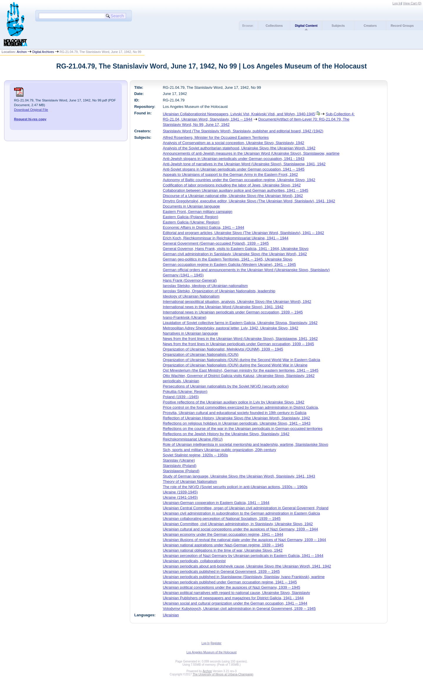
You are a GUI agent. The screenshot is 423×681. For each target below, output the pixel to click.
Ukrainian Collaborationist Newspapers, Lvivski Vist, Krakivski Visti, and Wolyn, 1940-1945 (239, 114)
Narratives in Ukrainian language (190, 333)
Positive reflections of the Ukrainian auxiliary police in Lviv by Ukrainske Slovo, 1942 (233, 402)
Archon (22, 52)
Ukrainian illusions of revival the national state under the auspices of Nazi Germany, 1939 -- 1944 (244, 540)
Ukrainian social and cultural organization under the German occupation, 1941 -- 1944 (235, 603)
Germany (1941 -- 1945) (183, 275)
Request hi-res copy (30, 119)
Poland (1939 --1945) (181, 397)
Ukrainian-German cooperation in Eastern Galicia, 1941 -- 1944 (216, 502)
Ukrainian (171, 615)
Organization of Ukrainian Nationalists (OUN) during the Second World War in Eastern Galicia (241, 360)
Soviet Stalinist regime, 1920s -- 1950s (195, 455)
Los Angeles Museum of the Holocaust (212, 652)
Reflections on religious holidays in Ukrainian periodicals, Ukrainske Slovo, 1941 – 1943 (236, 423)
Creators (370, 25)
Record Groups (402, 25)
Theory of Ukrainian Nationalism (190, 481)
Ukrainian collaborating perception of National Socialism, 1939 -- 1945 (222, 518)
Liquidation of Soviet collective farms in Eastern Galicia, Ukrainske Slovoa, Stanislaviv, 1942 (240, 323)
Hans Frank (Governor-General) (190, 280)
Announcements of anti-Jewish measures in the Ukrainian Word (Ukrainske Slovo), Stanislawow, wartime (251, 153)
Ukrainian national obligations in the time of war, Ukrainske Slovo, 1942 (223, 550)
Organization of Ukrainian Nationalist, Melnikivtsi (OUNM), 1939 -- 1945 (223, 349)
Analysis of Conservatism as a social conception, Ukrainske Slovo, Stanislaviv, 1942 (233, 143)
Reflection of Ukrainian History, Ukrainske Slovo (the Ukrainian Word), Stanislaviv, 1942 (236, 418)
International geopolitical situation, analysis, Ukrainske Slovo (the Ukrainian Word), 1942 (237, 301)
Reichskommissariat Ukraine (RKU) (193, 439)
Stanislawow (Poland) (181, 471)
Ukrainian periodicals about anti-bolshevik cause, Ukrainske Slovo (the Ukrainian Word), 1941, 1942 (247, 566)
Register (216, 643)
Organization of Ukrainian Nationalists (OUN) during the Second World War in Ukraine (235, 365)
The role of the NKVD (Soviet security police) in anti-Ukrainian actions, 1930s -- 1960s (235, 487)
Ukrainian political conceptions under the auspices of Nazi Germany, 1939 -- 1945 (231, 587)
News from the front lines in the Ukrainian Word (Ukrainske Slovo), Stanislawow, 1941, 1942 (240, 338)
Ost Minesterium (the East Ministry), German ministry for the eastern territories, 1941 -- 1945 (240, 370)
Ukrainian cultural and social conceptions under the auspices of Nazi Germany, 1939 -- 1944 (240, 529)
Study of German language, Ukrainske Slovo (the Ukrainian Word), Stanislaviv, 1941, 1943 (239, 476)
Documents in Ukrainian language (191, 206)
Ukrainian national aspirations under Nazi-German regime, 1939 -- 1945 (223, 545)
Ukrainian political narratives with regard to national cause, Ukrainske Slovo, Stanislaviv (236, 592)
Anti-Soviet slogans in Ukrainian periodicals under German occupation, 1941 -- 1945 (233, 169)
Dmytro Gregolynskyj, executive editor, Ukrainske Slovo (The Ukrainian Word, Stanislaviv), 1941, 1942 (249, 201)
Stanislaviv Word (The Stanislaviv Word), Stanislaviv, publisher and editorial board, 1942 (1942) (243, 131)
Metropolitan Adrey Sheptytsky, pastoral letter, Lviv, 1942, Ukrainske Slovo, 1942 (230, 328)
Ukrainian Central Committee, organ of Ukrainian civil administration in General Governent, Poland (245, 508)
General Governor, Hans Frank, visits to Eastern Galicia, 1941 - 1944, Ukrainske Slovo (235, 248)
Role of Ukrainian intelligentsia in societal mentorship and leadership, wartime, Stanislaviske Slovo (245, 444)
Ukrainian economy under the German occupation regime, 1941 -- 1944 (223, 534)
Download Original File (31, 109)
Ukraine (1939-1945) (180, 492)
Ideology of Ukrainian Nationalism (191, 296)
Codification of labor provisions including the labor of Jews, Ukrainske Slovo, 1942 (232, 185)
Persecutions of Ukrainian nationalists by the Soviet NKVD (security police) (225, 386)
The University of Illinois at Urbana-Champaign (223, 674)
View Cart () (412, 3)
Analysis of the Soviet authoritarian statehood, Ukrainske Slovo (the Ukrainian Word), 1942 (239, 148)
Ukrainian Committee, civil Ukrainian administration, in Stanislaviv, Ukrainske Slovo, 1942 (238, 524)
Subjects (338, 25)
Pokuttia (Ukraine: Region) (185, 391)
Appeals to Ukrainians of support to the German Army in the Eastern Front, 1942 (230, 174)
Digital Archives (43, 52)
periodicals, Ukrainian (181, 381)
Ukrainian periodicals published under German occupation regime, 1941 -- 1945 (230, 582)
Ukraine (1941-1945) (180, 497)
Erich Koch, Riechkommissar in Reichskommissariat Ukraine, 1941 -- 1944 (225, 238)
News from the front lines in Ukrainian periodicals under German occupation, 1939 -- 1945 (238, 344)
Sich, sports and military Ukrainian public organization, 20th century (219, 450)
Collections (274, 25)
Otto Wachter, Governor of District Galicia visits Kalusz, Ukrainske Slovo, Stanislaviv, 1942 (239, 375)
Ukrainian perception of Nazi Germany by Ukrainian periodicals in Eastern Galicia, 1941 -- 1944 (243, 555)
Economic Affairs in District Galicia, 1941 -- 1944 (203, 227)
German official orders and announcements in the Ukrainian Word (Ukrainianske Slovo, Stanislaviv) (246, 270)
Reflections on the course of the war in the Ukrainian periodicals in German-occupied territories (243, 428)
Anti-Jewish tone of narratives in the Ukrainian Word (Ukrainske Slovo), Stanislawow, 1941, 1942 (244, 164)
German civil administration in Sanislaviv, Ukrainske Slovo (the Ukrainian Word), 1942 (235, 254)
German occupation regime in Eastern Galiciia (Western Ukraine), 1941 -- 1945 (229, 264)
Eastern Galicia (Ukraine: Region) (191, 222)
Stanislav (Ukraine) (179, 460)
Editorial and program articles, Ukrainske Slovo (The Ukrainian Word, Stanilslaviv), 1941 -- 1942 (243, 233)
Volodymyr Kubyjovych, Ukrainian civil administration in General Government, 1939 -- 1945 (239, 608)
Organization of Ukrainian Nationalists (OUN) (201, 354)
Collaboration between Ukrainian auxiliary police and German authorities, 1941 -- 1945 (235, 190)
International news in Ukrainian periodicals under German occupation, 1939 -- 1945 (233, 312)
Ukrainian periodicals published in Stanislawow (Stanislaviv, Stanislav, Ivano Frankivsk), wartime (244, 577)
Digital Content (306, 25)
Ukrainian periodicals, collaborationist (194, 561)
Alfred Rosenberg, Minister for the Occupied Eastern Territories (215, 137)
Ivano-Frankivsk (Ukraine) (184, 317)
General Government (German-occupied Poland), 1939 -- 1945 (216, 243)
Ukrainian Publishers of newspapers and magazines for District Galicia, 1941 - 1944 (233, 598)
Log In (396, 3)
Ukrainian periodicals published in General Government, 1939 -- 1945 (221, 571)
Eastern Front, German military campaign (197, 211)
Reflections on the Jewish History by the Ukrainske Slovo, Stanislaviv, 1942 (226, 434)
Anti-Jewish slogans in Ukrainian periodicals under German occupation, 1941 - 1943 (233, 158)
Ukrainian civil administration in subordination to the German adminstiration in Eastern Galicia (241, 513)
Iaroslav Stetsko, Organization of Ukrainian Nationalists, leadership (219, 291)
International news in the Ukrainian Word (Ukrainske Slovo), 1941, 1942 (223, 307)
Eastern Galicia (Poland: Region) (190, 217)
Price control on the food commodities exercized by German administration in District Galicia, (241, 407)
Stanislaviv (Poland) (179, 465)
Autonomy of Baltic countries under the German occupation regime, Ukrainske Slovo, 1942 (239, 180)
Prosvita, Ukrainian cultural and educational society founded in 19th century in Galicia (234, 412)
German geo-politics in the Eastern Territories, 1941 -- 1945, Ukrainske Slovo (227, 259)
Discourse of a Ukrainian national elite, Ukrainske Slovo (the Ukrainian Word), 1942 (233, 195)
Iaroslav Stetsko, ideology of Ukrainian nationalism (205, 285)
